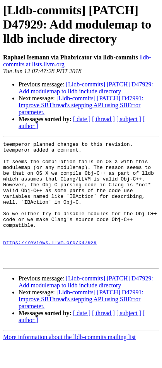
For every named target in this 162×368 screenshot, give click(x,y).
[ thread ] (103, 119)
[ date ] (81, 119)
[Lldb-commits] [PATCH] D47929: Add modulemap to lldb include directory (86, 88)
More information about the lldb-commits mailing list (69, 361)
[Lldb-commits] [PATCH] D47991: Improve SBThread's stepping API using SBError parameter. (81, 105)
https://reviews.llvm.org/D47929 (50, 263)
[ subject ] (128, 119)
